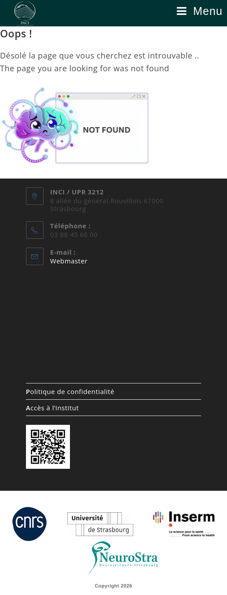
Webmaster (69, 260)
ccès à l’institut (52, 407)
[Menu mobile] (200, 11)
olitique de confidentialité (70, 391)
